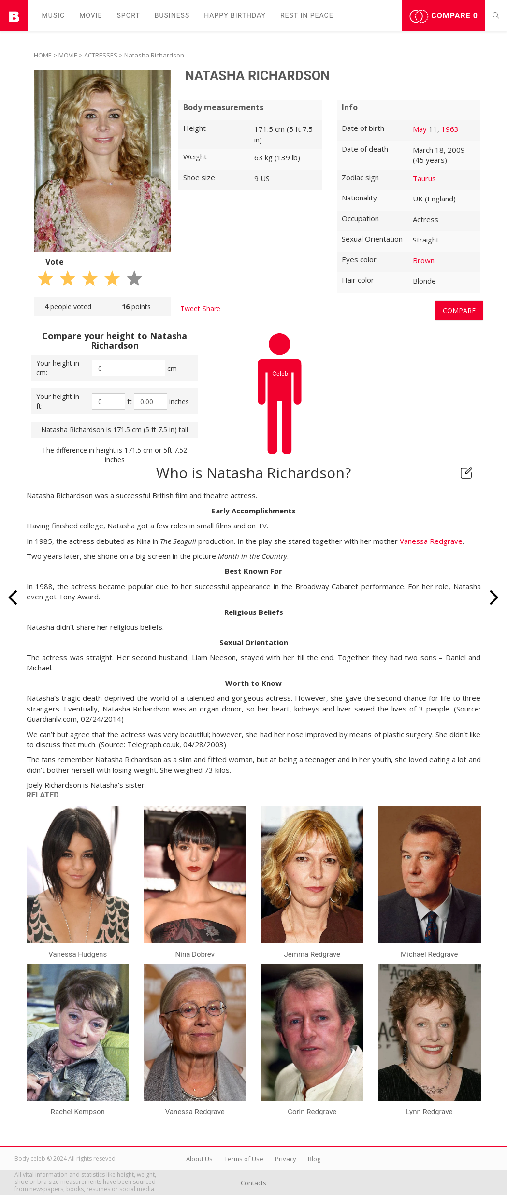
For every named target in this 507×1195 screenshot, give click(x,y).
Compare (443, 16)
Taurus (424, 178)
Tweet (190, 308)
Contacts (253, 1183)
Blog (314, 1158)
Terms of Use (243, 1158)
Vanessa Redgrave (431, 541)
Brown (424, 260)
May (420, 129)
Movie (90, 15)
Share (211, 308)
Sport (128, 15)
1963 (450, 129)
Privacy (285, 1158)
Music (53, 15)
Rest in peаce (306, 15)
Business (172, 15)
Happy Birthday (235, 15)
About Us (199, 1158)
